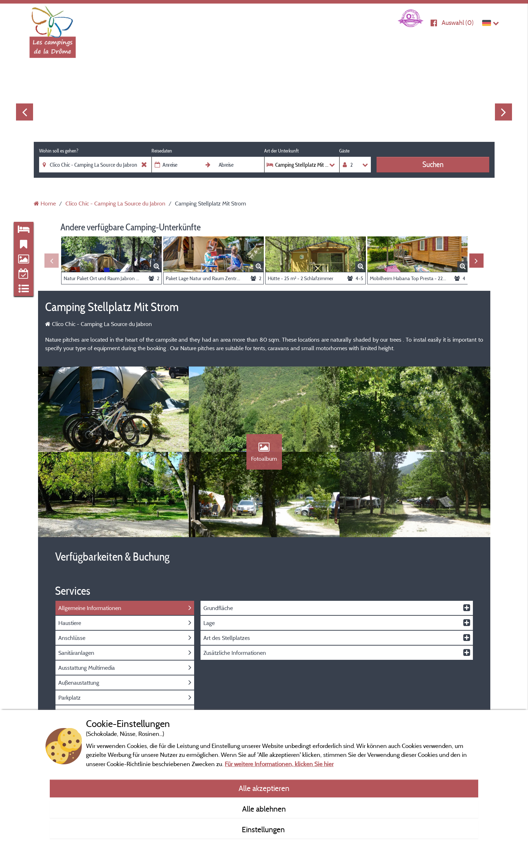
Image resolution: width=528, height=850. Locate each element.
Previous (24, 112)
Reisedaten (161, 151)
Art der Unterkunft (281, 151)
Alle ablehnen (264, 808)
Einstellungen (264, 829)
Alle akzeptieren (264, 788)
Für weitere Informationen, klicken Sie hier (279, 764)
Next (503, 112)
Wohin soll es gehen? (58, 151)
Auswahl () (458, 22)
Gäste (344, 151)
